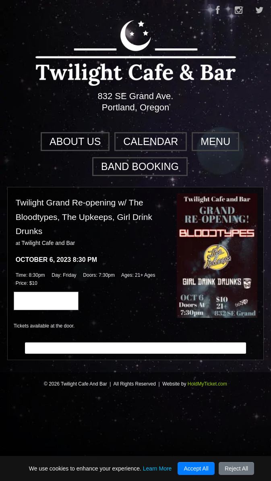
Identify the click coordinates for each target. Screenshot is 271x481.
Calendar (150, 141)
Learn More (157, 468)
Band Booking (140, 166)
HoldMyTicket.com (207, 384)
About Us (75, 141)
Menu (215, 141)
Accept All (196, 468)
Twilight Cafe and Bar (48, 243)
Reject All (236, 468)
